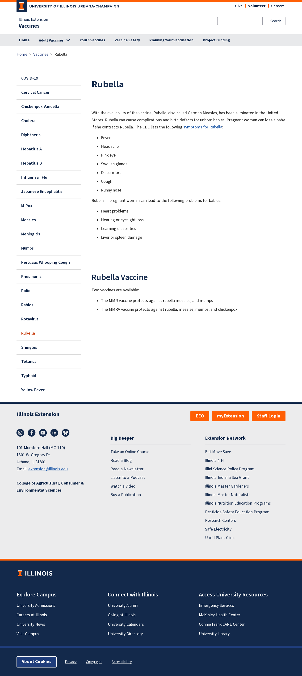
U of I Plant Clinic (220, 538)
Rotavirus (29, 319)
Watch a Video (122, 486)
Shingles (29, 347)
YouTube (43, 433)
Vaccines (29, 26)
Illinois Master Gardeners (227, 486)
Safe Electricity (218, 529)
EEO (200, 416)
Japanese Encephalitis (42, 192)
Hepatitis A (31, 149)
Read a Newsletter (126, 469)
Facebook (31, 433)
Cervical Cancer (35, 92)
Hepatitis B (31, 163)
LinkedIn (54, 433)
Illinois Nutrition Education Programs (238, 503)
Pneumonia (31, 277)
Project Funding (216, 40)
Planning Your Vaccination (171, 40)
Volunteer (256, 6)
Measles (28, 220)
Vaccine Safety (127, 40)
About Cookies (36, 662)
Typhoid (28, 376)
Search (275, 21)
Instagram (20, 433)
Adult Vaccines (51, 40)
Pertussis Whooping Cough (45, 262)
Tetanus (28, 362)
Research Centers (220, 520)
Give (239, 6)
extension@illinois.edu (48, 469)
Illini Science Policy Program (230, 469)
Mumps (27, 248)
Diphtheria (31, 135)
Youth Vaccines (92, 40)
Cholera (28, 121)
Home (24, 40)
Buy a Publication (125, 495)
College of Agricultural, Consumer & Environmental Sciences (50, 486)
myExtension (230, 416)
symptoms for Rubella (202, 127)
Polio (25, 291)
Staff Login (268, 416)
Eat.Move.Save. (218, 452)
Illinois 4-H (214, 460)
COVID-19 (29, 78)
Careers (278, 6)
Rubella (28, 333)
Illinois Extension (33, 19)
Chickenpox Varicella (40, 107)
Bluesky (65, 433)
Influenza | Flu (34, 177)
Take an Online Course (129, 452)
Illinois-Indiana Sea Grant (227, 477)
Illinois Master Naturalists (227, 495)
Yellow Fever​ (33, 390)
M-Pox (26, 206)
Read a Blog (121, 460)
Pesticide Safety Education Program (237, 512)
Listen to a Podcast (127, 477)
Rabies (27, 305)
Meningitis (30, 234)
